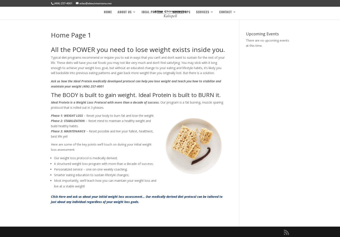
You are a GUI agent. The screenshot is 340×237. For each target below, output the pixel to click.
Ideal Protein (152, 12)
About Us (125, 12)
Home (108, 12)
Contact (225, 12)
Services (202, 12)
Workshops (181, 12)
